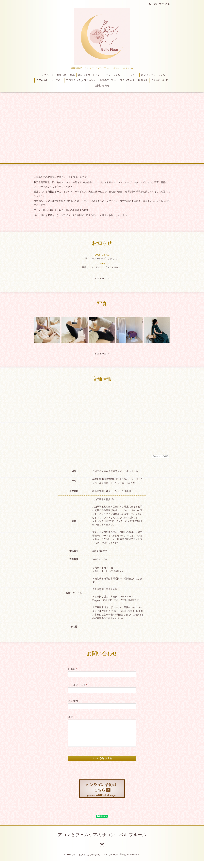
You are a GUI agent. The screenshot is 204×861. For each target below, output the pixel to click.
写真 (72, 75)
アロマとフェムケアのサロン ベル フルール (102, 835)
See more (102, 278)
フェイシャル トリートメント (122, 75)
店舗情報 (143, 80)
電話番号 (73, 701)
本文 (70, 717)
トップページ (46, 75)
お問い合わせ (102, 85)
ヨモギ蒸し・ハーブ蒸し (49, 80)
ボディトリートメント (90, 75)
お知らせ (61, 75)
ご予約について (159, 80)
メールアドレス (77, 685)
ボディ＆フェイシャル (153, 75)
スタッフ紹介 (127, 80)
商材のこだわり (108, 80)
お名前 (72, 669)
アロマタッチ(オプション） (81, 80)
